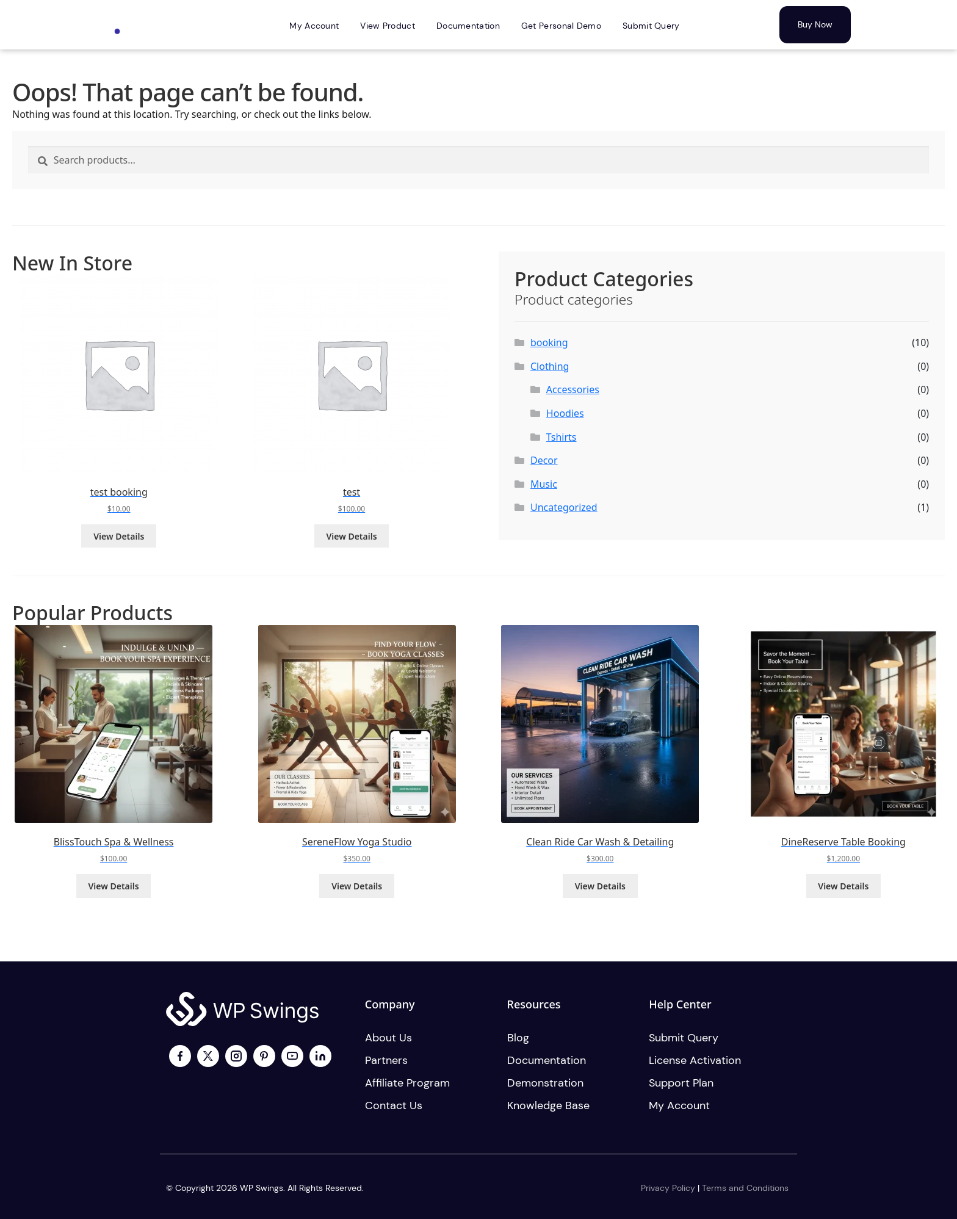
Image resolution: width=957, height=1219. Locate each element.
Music (543, 484)
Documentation (546, 1060)
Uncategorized (564, 507)
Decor (544, 460)
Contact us (393, 1105)
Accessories (572, 389)
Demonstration (545, 1083)
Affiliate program (407, 1083)
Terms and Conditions (745, 1187)
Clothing (549, 366)
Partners (386, 1060)
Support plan (681, 1083)
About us (388, 1037)
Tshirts (561, 437)
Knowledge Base (548, 1105)
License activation (695, 1060)
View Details (118, 536)
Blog (518, 1037)
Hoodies (565, 413)
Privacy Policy (668, 1187)
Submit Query (683, 1037)
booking (549, 342)
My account (679, 1105)
